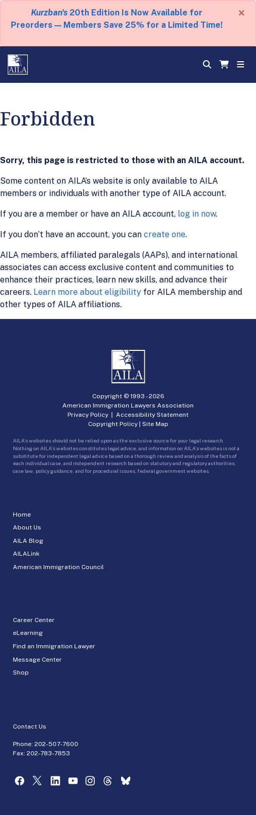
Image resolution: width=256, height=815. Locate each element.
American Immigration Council (58, 567)
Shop (21, 672)
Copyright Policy (113, 424)
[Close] (241, 13)
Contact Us (29, 726)
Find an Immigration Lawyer (54, 646)
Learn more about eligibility (87, 292)
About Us (27, 527)
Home (22, 514)
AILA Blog (28, 540)
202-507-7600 (56, 744)
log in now (197, 214)
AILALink (26, 553)
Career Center (34, 620)
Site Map (155, 424)
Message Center (37, 659)
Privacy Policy (87, 414)
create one (164, 234)
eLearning (28, 632)
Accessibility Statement (152, 414)
